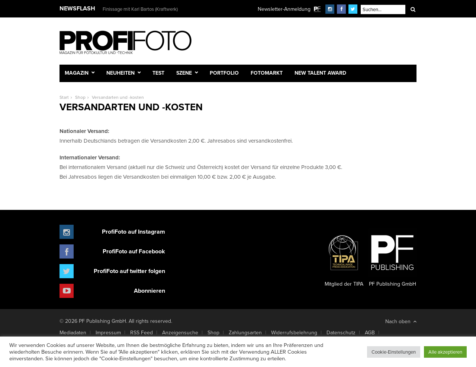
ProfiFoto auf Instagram (133, 231)
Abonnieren (149, 290)
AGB (370, 332)
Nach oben (400, 321)
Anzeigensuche (180, 332)
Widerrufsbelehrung (294, 332)
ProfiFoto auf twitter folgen (129, 271)
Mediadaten (73, 332)
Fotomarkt (267, 73)
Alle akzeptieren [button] (445, 351)
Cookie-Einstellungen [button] (394, 351)
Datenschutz (341, 332)
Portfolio (224, 73)
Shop (80, 97)
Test (158, 73)
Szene (184, 73)
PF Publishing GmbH (392, 258)
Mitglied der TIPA (344, 258)
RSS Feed (141, 332)
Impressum (108, 332)
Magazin (77, 73)
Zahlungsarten (245, 332)
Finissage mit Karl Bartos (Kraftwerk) (140, 9)
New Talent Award (320, 73)
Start (64, 97)
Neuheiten (120, 73)
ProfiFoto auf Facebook (134, 251)
